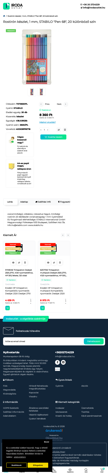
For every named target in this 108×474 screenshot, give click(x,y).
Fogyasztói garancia (69, 202)
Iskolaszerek (61, 412)
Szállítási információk (13, 412)
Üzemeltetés (87, 408)
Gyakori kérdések (37, 418)
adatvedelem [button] (20, 457)
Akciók (84, 386)
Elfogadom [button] (38, 465)
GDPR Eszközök (11, 408)
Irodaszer (59, 408)
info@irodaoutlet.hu (92, 7)
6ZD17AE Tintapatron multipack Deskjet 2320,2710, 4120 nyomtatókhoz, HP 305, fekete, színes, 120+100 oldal (53, 273)
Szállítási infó (43, 202)
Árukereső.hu (54, 435)
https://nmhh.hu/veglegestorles (54, 463)
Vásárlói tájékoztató (38, 414)
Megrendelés (9, 390)
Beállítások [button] (17, 465)
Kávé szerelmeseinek (91, 416)
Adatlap (24, 202)
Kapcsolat (34, 392)
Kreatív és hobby (63, 416)
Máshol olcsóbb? (47, 122)
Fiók (5, 386)
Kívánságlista (9, 393)
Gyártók (59, 386)
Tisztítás (85, 412)
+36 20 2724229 (90, 4)
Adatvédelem (9, 416)
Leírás (10, 202)
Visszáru (33, 396)
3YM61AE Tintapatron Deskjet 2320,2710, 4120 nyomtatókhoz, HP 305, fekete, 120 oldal (19, 273)
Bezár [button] (46, 442)
